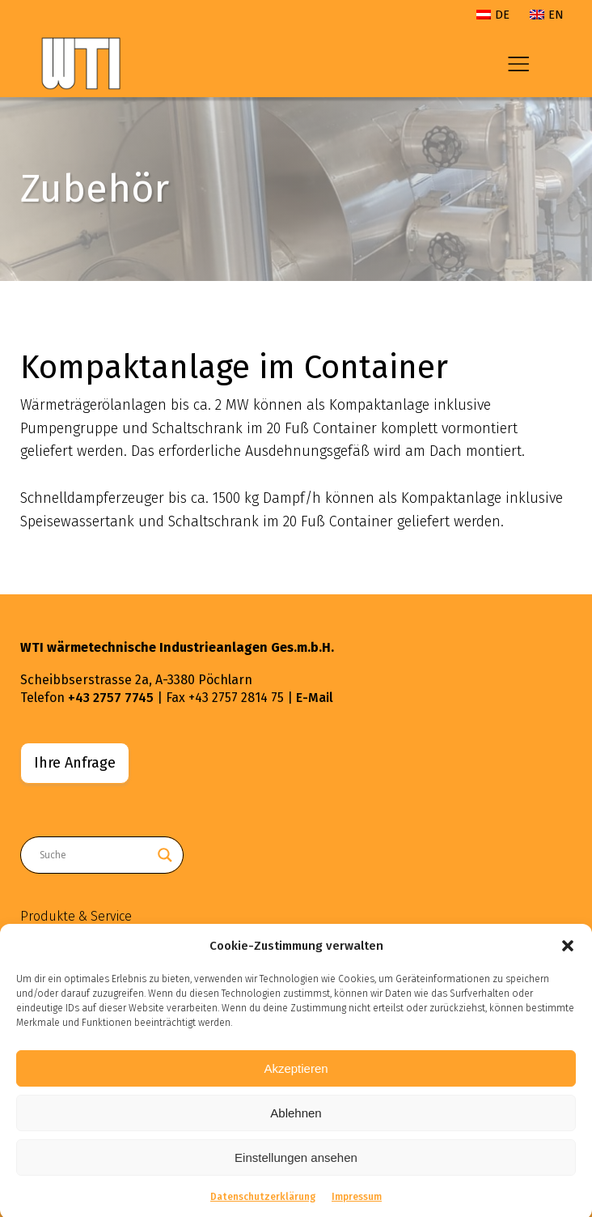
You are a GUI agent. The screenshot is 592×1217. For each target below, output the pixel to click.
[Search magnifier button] (165, 855)
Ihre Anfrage (75, 763)
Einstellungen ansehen (296, 1165)
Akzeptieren (296, 1076)
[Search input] (95, 855)
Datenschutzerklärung (262, 1205)
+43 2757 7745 (111, 697)
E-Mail (314, 697)
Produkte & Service (76, 916)
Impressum (357, 1205)
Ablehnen (295, 1120)
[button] (568, 954)
